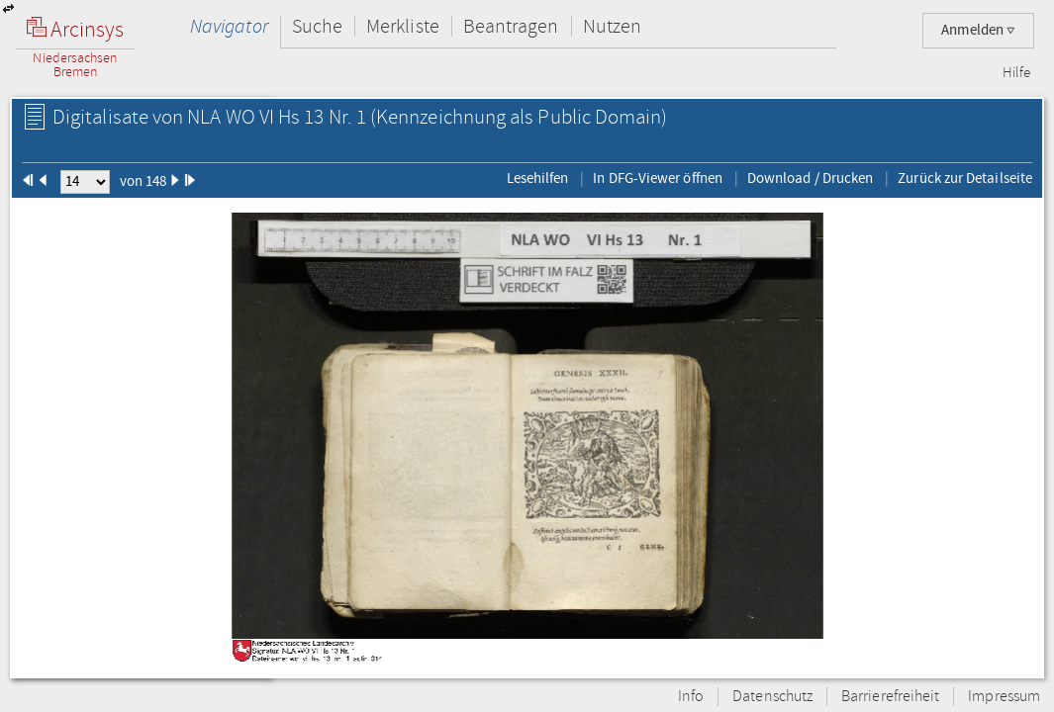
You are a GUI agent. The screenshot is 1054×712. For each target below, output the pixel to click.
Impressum (1004, 696)
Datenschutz (772, 696)
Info (691, 696)
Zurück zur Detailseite (965, 178)
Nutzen (612, 26)
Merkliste (402, 26)
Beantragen (511, 26)
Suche (317, 26)
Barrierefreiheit (890, 696)
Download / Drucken (810, 178)
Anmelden (978, 30)
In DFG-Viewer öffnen (657, 178)
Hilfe (1016, 73)
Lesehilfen (538, 178)
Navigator (229, 26)
